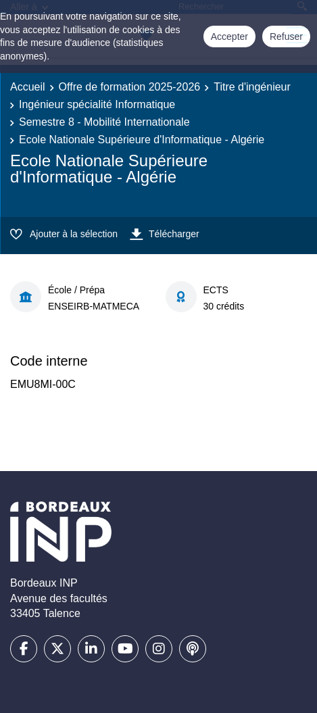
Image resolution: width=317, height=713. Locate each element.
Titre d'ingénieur (252, 87)
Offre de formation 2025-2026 (130, 87)
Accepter (229, 36)
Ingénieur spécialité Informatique (97, 104)
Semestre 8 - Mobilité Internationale (104, 122)
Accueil (27, 87)
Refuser (286, 36)
